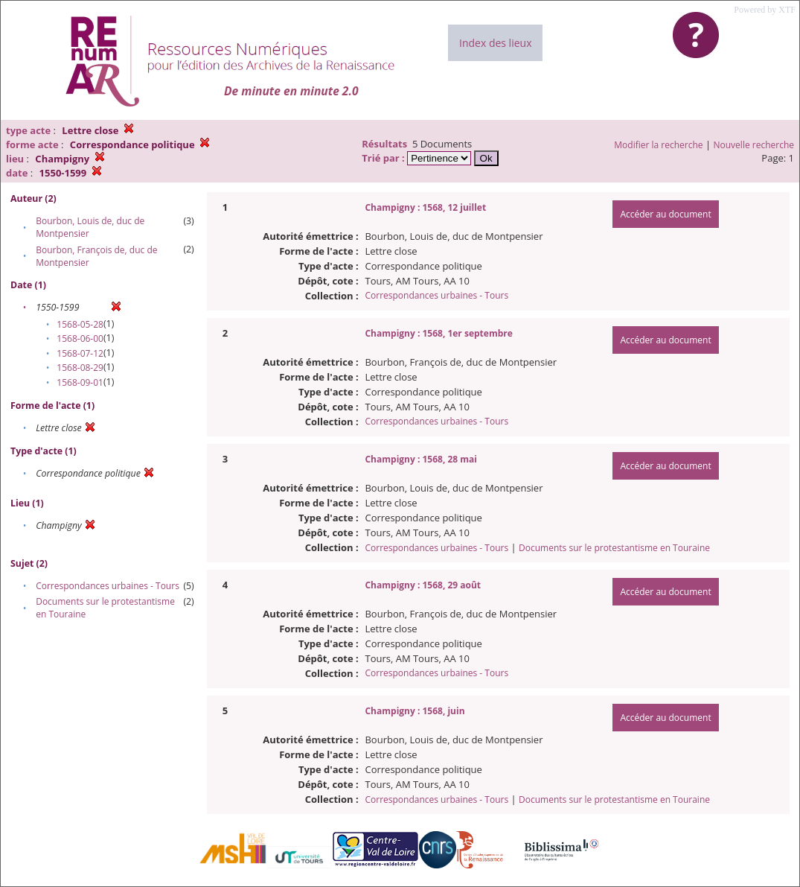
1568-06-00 (80, 338)
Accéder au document (665, 214)
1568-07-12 (80, 353)
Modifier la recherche (658, 145)
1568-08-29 (80, 367)
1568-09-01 (80, 382)
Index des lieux (495, 43)
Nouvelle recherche (754, 145)
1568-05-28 (80, 324)
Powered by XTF (765, 9)
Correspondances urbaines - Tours (107, 585)
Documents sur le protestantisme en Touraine (614, 547)
